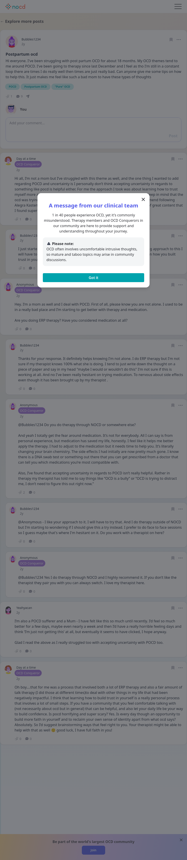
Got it (93, 277)
